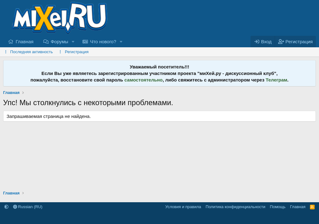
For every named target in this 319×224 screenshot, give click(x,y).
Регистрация (76, 51)
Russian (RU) (28, 206)
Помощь (277, 206)
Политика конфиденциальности (235, 206)
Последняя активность (31, 51)
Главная (24, 41)
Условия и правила (183, 206)
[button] (73, 41)
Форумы (59, 41)
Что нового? (103, 41)
